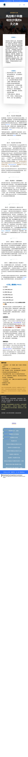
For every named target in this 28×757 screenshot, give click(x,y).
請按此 (10, 129)
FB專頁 (14, 135)
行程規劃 (24, 277)
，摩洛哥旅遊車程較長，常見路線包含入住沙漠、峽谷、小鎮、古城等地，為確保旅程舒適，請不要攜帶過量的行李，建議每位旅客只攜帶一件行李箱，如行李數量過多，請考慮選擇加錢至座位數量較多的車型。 (14, 352)
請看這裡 (8, 124)
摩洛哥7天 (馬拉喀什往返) (14, 476)
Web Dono (22, 586)
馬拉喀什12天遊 (14, 437)
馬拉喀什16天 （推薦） (14, 430)
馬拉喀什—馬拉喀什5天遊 (14, 528)
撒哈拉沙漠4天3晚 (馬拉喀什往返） (14, 564)
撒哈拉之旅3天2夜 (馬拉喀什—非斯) (14, 581)
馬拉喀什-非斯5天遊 (14, 511)
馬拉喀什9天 (14, 440)
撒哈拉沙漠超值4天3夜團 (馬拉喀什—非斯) (14, 546)
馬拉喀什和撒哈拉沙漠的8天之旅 (13, 458)
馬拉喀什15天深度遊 (14, 434)
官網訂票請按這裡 (12, 164)
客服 (4, 304)
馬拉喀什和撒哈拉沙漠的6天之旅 (13, 493)
